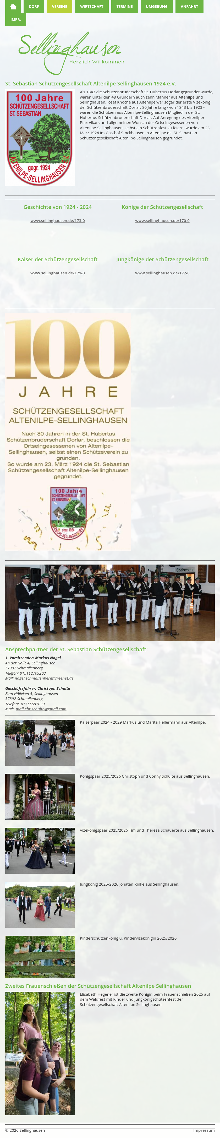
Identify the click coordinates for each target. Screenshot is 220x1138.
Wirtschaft (91, 6)
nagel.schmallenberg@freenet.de (44, 678)
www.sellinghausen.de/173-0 (57, 220)
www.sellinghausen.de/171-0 (57, 272)
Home (13, 6)
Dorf (34, 6)
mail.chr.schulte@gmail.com (41, 708)
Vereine (59, 6)
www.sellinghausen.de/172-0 (162, 272)
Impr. (15, 19)
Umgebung (157, 6)
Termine (125, 6)
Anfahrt (189, 6)
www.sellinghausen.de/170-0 (162, 220)
